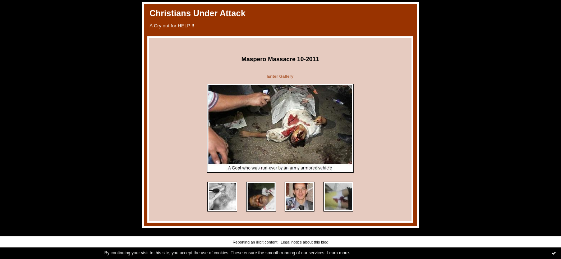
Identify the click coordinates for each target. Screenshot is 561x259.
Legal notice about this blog (304, 242)
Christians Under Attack (197, 13)
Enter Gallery (280, 76)
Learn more (338, 252)
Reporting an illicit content (255, 242)
